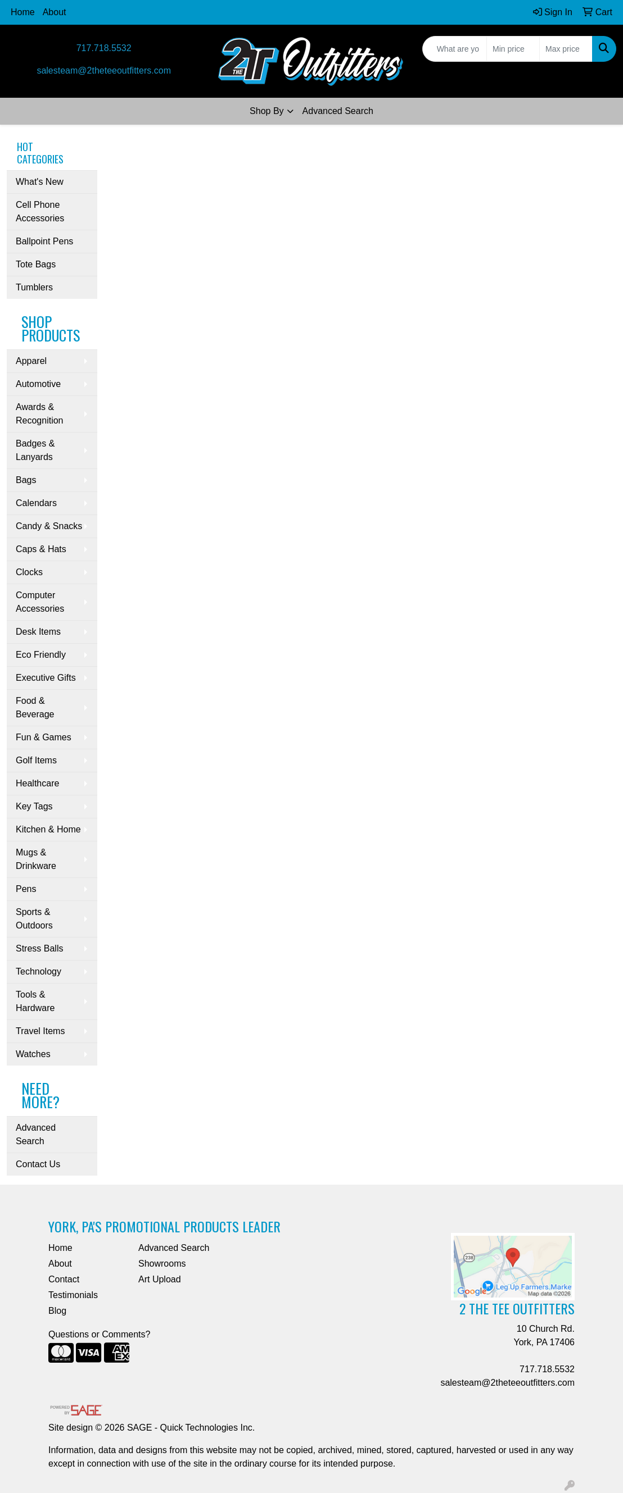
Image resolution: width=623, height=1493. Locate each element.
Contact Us (38, 1164)
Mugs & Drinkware (36, 859)
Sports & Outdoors (34, 918)
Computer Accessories (40, 601)
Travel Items (40, 1031)
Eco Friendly (41, 654)
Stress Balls (39, 948)
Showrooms (162, 1263)
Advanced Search (338, 111)
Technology (38, 971)
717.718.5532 (104, 48)
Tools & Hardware (35, 1001)
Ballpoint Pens (44, 241)
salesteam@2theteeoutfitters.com (104, 70)
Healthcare (37, 783)
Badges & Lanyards (35, 450)
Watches (33, 1054)
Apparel (31, 361)
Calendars (36, 503)
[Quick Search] (454, 49)
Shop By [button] (266, 111)
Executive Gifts (46, 677)
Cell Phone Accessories (40, 211)
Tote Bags (36, 264)
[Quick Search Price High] (566, 49)
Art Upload (159, 1279)
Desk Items (38, 631)
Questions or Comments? (99, 1334)
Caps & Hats (41, 549)
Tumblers (34, 287)
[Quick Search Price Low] (513, 49)
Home (23, 12)
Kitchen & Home (48, 829)
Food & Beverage (35, 707)
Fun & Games (43, 737)
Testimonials (73, 1295)
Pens (26, 889)
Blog (57, 1311)
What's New (40, 181)
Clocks (29, 572)
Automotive (38, 384)
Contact (63, 1279)
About (54, 12)
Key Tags (34, 806)
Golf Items (36, 760)
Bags (26, 480)
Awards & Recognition (40, 413)
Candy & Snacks (49, 526)
